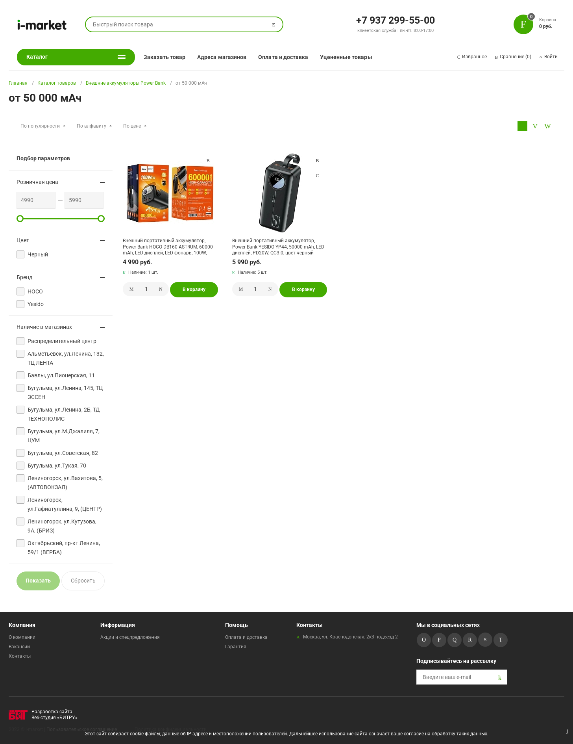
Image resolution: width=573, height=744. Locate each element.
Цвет (23, 240)
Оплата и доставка (283, 57)
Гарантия (235, 646)
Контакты (20, 656)
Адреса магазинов (221, 57)
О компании (22, 637)
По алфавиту (91, 126)
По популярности (40, 126)
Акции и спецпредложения (130, 637)
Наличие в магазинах (44, 327)
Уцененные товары (346, 57)
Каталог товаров (56, 83)
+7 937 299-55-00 (395, 20)
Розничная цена (37, 182)
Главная (18, 83)
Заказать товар (164, 57)
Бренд (24, 277)
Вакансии (19, 646)
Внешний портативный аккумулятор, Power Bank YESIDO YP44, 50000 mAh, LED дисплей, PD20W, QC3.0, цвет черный (278, 247)
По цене (132, 126)
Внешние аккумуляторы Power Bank (126, 83)
